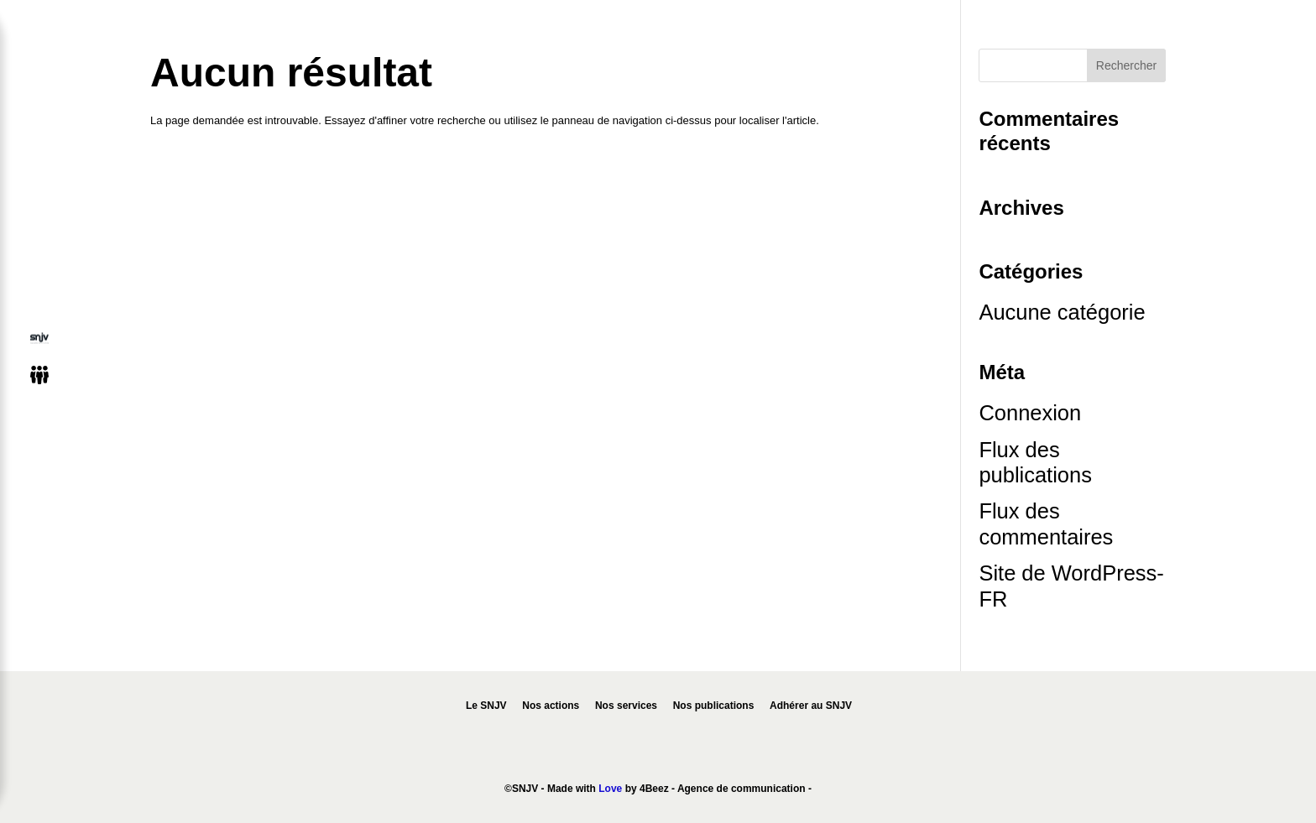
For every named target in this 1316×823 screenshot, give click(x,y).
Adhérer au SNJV (811, 705)
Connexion (1030, 413)
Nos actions (550, 705)
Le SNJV (486, 705)
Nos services (626, 705)
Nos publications (714, 705)
